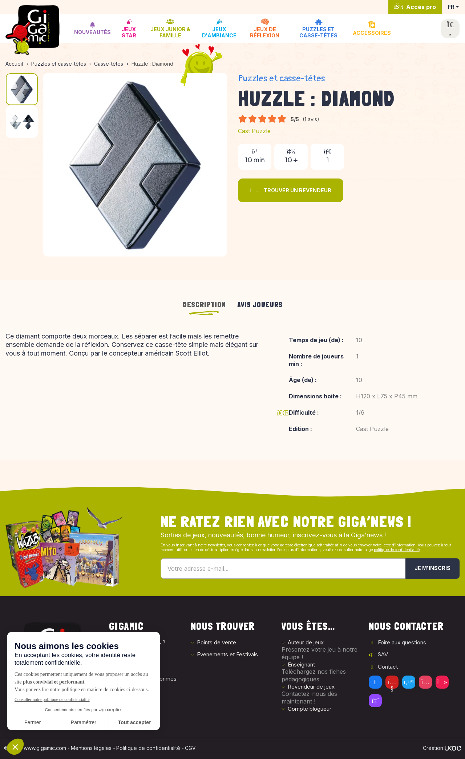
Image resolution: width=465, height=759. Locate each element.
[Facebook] (375, 682)
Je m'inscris (432, 568)
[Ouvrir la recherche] (450, 28)
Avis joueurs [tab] (260, 304)
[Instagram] (425, 682)
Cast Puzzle (254, 131)
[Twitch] (375, 700)
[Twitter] (408, 682)
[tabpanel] (232, 387)
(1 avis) (311, 119)
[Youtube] (392, 682)
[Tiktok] (442, 682)
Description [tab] (204, 304)
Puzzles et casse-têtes (281, 78)
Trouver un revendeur (290, 190)
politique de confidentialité (397, 549)
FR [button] (451, 7)
